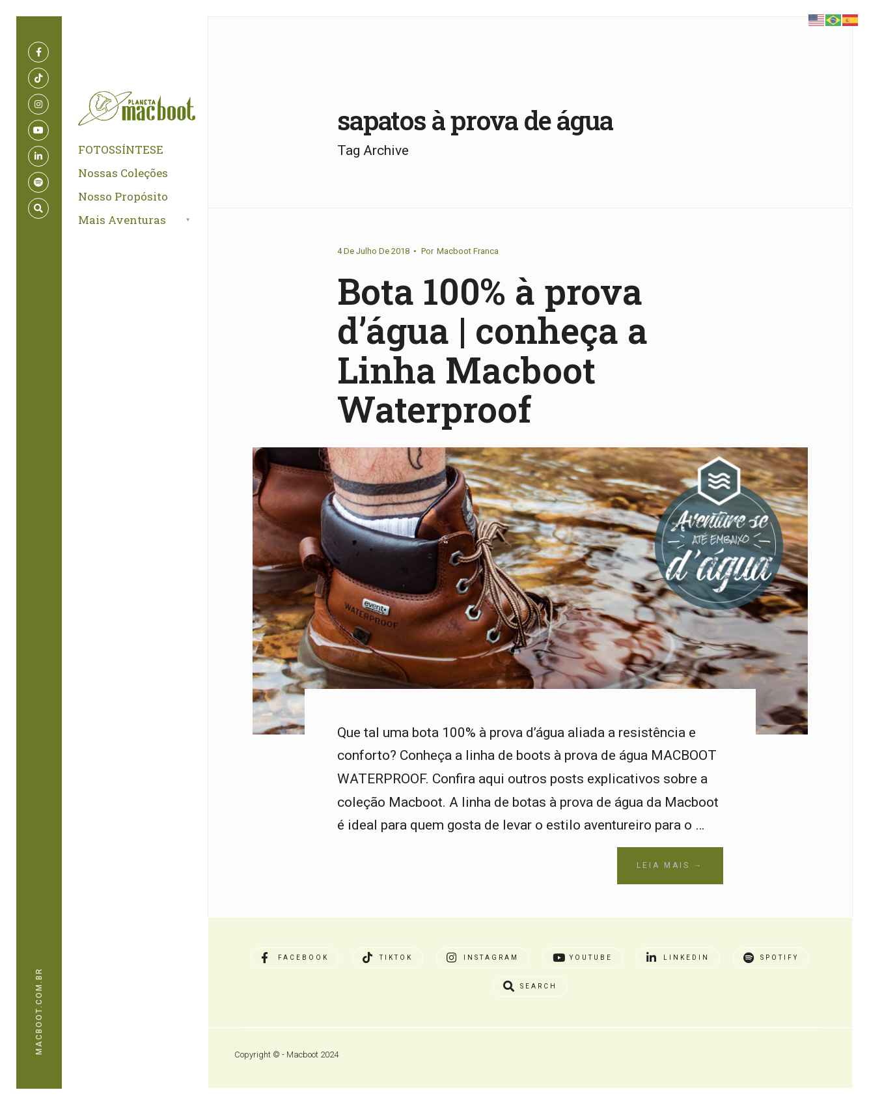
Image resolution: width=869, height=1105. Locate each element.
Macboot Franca (468, 251)
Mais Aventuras (122, 219)
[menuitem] (149, 220)
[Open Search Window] (38, 208)
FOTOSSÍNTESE (120, 149)
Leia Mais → (670, 865)
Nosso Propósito (123, 196)
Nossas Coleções (123, 172)
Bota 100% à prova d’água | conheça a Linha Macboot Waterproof (492, 350)
